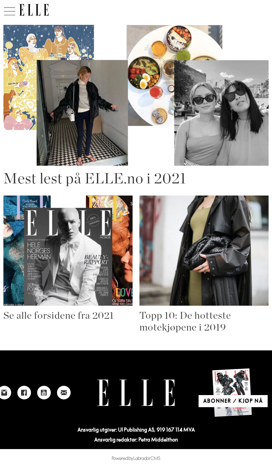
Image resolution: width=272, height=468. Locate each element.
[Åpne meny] (9, 9)
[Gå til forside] (34, 10)
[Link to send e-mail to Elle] (64, 392)
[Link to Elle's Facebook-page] (24, 392)
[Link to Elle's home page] (136, 393)
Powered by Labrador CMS (136, 458)
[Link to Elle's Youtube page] (44, 392)
